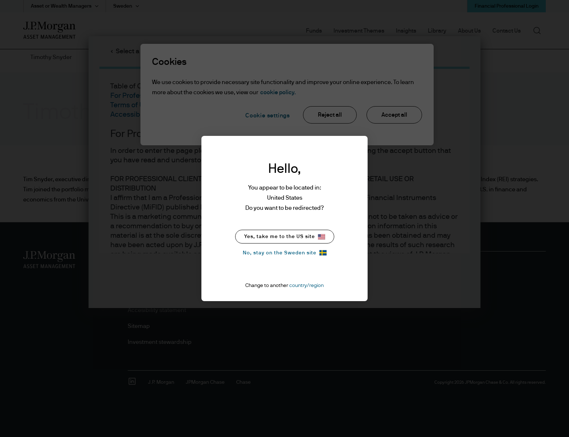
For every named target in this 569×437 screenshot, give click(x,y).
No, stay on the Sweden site (285, 252)
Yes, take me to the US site (284, 237)
